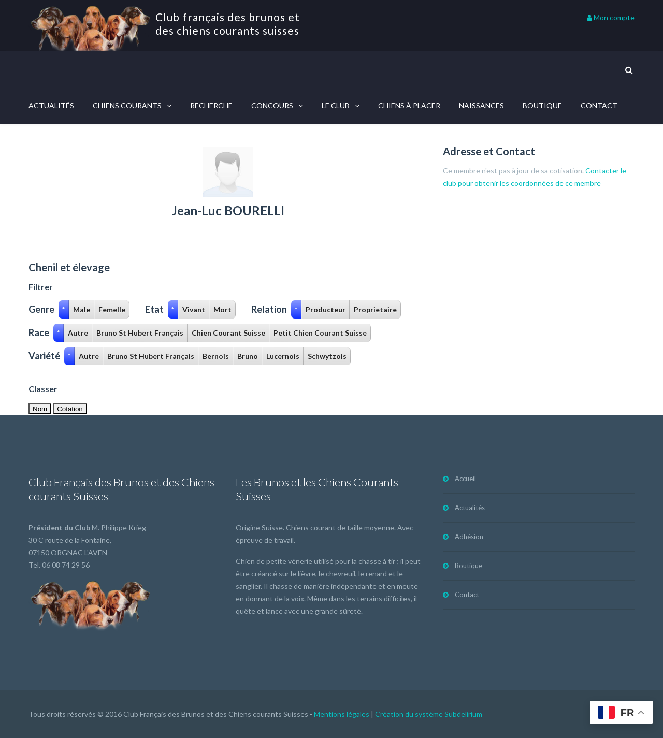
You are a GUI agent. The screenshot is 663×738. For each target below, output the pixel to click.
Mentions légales (341, 714)
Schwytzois (327, 356)
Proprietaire (375, 309)
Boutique (542, 105)
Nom (40, 409)
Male (81, 309)
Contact (599, 105)
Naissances (481, 105)
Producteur (325, 309)
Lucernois (282, 356)
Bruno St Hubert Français (139, 332)
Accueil (465, 478)
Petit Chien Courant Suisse (320, 332)
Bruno (247, 356)
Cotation (70, 409)
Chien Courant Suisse (228, 332)
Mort (222, 309)
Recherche (211, 105)
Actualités (51, 105)
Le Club (336, 105)
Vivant (193, 309)
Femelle (111, 309)
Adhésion (469, 536)
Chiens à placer (409, 105)
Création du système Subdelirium (428, 714)
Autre (78, 332)
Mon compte (611, 17)
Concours (272, 105)
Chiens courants (127, 105)
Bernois (216, 356)
